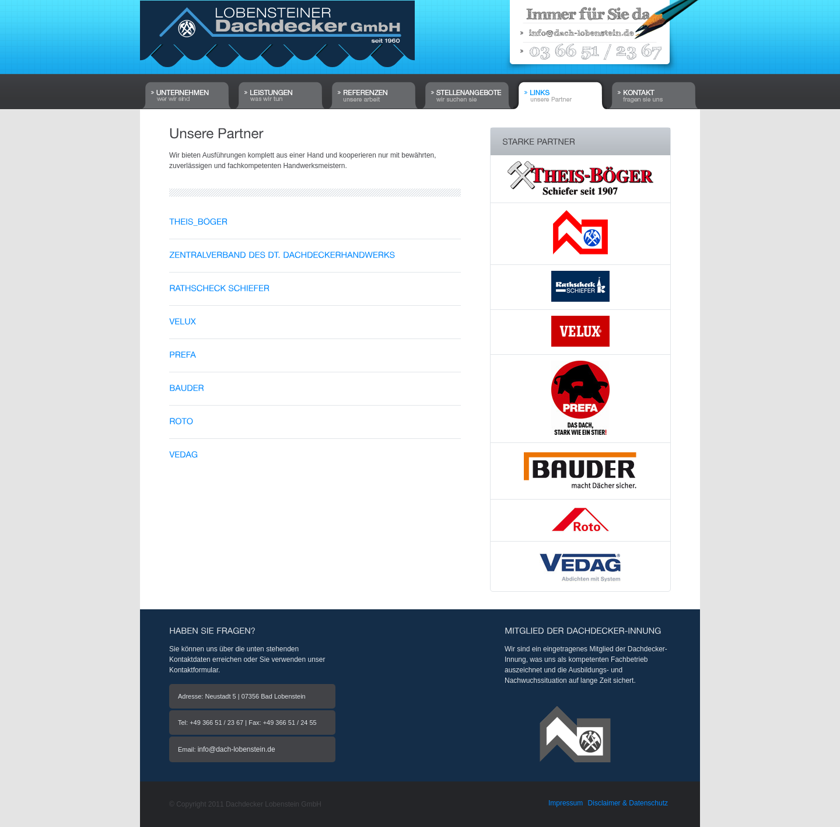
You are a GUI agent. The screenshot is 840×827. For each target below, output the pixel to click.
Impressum (565, 803)
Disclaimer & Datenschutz (628, 803)
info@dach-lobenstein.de (236, 749)
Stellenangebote (466, 83)
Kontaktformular (193, 670)
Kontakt (653, 83)
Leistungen (280, 83)
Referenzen (373, 83)
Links (560, 91)
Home (186, 83)
